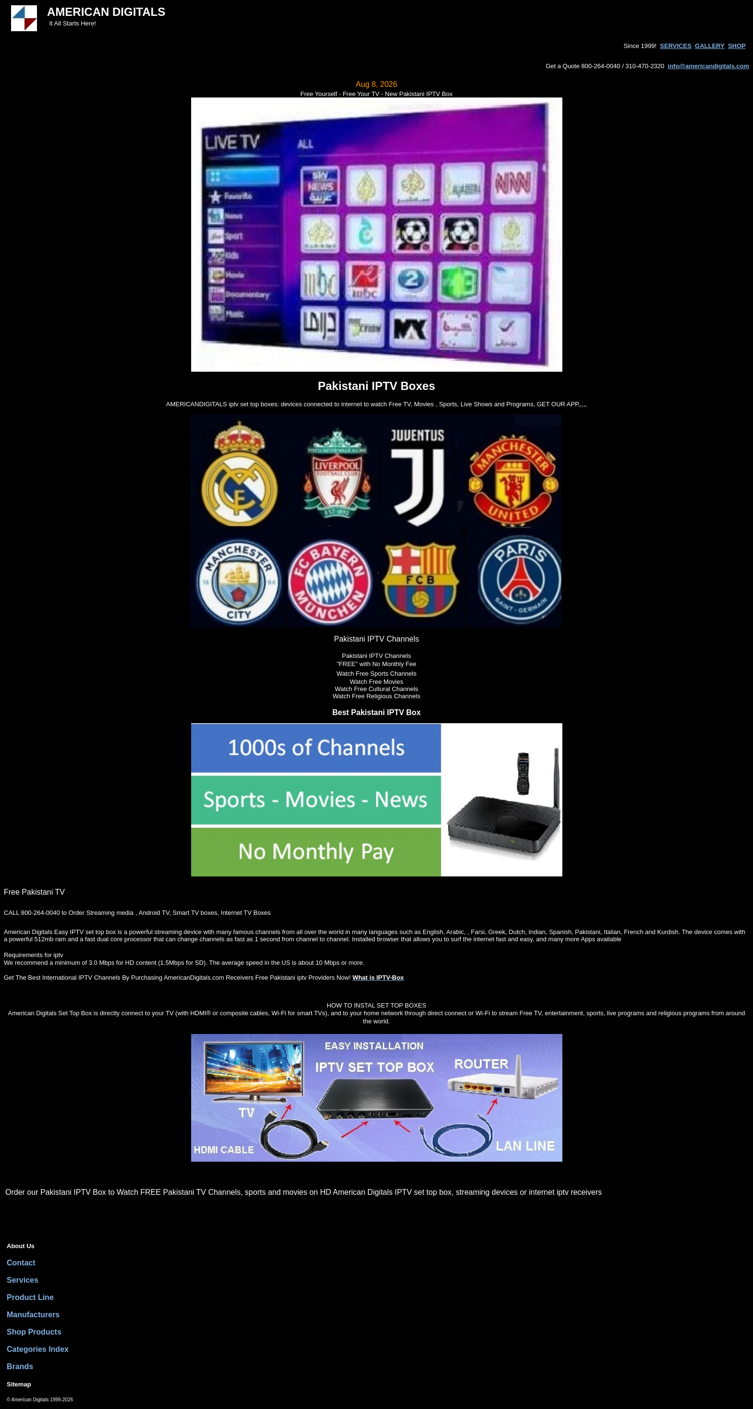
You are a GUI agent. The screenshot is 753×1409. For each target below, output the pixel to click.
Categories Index (38, 1349)
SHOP (737, 45)
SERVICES (676, 45)
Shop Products (34, 1332)
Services (22, 1280)
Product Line (30, 1297)
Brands (20, 1366)
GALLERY (710, 45)
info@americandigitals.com (708, 66)
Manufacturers (33, 1315)
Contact (21, 1263)
